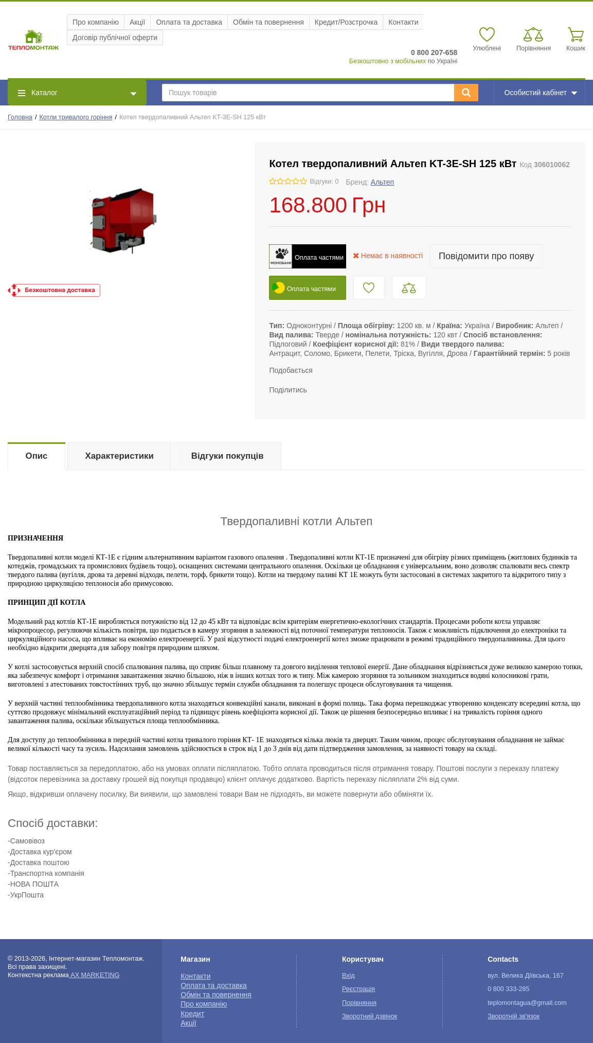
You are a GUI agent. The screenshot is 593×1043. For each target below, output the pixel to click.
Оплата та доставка (189, 22)
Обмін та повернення (268, 22)
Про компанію (96, 22)
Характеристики (119, 456)
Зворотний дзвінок (369, 1016)
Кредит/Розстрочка (346, 22)
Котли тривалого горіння (75, 117)
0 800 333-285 (508, 989)
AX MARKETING (94, 975)
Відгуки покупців (227, 456)
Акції (137, 22)
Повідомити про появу (486, 256)
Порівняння (359, 1002)
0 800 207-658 (434, 52)
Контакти (403, 22)
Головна (20, 117)
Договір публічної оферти (115, 37)
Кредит (192, 1014)
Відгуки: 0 (324, 181)
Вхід (348, 975)
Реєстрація (358, 989)
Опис (37, 456)
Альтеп (382, 182)
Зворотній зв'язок (514, 1016)
